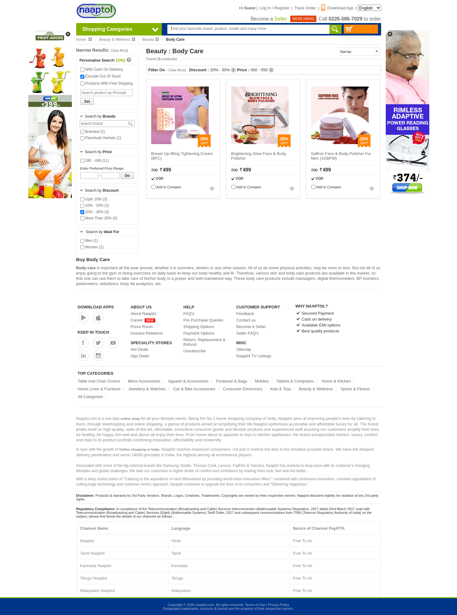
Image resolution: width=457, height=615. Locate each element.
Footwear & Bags (231, 381)
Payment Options (199, 333)
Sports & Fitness (355, 389)
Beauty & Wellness (117, 39)
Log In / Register (274, 8)
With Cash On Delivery (101, 69)
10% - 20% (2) (94, 205)
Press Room (142, 326)
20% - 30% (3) (94, 212)
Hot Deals (139, 349)
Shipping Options (199, 326)
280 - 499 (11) (94, 160)
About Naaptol (143, 313)
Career (143, 320)
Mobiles (262, 381)
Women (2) (92, 247)
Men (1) (89, 240)
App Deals (140, 356)
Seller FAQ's (247, 333)
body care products (303, 273)
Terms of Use (255, 605)
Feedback (245, 313)
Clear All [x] (119, 50)
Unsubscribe (195, 351)
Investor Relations (147, 333)
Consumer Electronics (243, 389)
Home (84, 39)
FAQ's (189, 313)
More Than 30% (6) (99, 218)
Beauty (150, 39)
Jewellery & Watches (147, 389)
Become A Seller (251, 326)
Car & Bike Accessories (194, 389)
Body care (86, 267)
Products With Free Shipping (106, 83)
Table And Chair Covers (99, 381)
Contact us (246, 320)
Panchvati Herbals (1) (100, 138)
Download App (337, 8)
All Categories (90, 396)
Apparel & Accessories (188, 381)
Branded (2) (92, 131)
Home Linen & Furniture (99, 389)
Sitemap (243, 349)
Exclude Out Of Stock (100, 76)
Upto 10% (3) (93, 199)
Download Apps (96, 307)
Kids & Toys (280, 389)
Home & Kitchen (336, 381)
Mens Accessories (144, 381)
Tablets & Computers (295, 381)
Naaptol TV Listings (254, 356)
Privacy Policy (278, 605)
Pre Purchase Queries (203, 320)
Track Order (305, 8)
